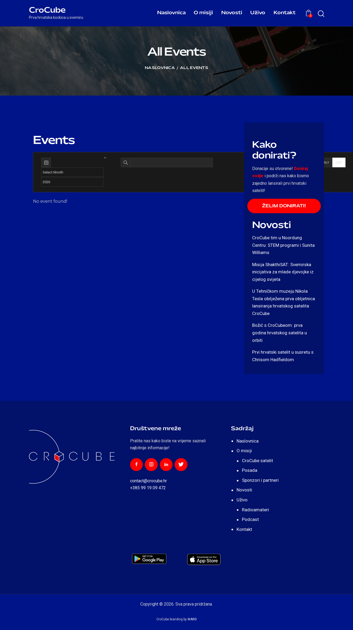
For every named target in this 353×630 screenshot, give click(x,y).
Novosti (244, 490)
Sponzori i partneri (260, 480)
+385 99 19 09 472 (148, 488)
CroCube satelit (257, 461)
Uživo (242, 500)
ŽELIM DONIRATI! (284, 206)
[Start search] (320, 14)
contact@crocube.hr (148, 481)
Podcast (250, 519)
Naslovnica (160, 68)
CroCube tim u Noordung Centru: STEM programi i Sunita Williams (283, 245)
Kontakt (244, 529)
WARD (192, 619)
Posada (249, 470)
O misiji (244, 451)
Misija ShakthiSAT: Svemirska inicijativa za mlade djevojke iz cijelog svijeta (283, 272)
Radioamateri (255, 510)
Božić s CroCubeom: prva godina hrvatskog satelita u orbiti (279, 333)
